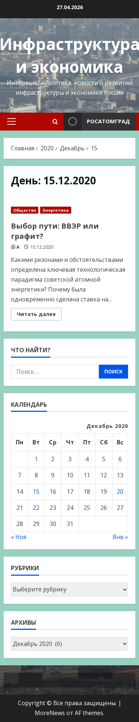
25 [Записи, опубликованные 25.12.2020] (87, 508)
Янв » (120, 537)
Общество (24, 210)
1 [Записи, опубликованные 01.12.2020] (36, 459)
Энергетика (55, 210)
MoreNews (50, 713)
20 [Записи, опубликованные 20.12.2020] (120, 492)
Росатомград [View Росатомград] (96, 122)
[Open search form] (55, 121)
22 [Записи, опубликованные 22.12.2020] (36, 508)
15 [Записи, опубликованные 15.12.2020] (36, 492)
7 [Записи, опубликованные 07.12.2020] (19, 475)
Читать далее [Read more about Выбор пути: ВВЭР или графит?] (39, 315)
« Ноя (18, 537)
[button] (11, 121)
